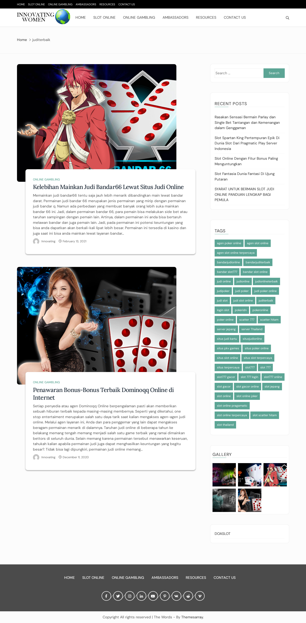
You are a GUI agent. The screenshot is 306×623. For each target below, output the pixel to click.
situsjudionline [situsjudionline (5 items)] (252, 339)
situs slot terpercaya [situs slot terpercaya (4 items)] (258, 358)
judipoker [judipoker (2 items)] (223, 291)
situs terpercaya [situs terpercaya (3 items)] (228, 367)
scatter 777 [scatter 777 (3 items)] (246, 319)
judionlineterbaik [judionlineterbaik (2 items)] (266, 281)
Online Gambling (60, 4)
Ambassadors (86, 4)
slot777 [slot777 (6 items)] (250, 367)
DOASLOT (223, 533)
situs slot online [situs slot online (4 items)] (227, 358)
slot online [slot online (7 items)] (224, 396)
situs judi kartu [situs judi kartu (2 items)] (227, 339)
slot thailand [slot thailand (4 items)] (225, 425)
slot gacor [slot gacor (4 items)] (224, 386)
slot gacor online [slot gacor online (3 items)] (247, 386)
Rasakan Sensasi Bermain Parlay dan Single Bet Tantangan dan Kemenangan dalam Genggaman (247, 122)
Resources (107, 4)
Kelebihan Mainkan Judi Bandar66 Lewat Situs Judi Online (108, 187)
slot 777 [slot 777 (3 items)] (265, 367)
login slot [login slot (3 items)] (223, 310)
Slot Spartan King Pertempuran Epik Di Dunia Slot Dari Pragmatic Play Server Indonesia (247, 143)
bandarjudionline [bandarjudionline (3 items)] (228, 262)
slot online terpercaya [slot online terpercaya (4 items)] (232, 415)
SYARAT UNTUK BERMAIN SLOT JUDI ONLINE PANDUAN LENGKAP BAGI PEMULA (244, 194)
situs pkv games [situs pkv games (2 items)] (228, 348)
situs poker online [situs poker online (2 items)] (257, 348)
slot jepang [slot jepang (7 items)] (272, 386)
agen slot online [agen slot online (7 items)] (257, 243)
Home (21, 4)
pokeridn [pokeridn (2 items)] (241, 310)
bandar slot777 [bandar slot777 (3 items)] (227, 272)
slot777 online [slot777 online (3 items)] (273, 377)
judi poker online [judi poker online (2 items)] (265, 291)
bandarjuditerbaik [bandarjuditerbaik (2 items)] (258, 262)
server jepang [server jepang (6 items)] (226, 329)
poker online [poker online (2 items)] (225, 319)
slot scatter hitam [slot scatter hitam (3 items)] (265, 415)
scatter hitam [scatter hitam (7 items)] (269, 319)
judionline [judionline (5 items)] (243, 281)
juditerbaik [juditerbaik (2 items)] (266, 300)
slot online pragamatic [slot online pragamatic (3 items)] (232, 405)
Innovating (48, 241)
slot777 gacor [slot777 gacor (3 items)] (226, 377)
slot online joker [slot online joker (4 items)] (247, 396)
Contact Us (126, 4)
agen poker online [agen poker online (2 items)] (229, 243)
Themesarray (192, 617)
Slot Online (36, 4)
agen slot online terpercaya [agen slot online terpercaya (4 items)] (236, 253)
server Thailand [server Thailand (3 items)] (251, 329)
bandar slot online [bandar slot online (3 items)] (255, 272)
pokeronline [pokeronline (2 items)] (260, 310)
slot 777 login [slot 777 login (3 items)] (249, 377)
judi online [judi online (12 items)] (224, 281)
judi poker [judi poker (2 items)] (242, 291)
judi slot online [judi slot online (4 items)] (243, 300)
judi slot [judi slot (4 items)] (222, 300)
